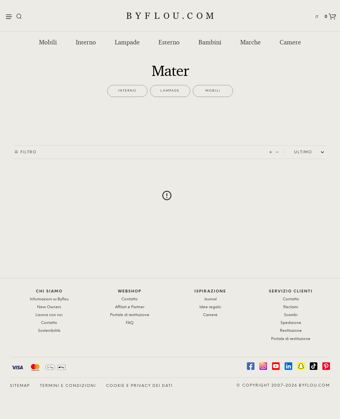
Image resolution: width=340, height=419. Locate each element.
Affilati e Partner (129, 307)
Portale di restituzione (129, 315)
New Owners (49, 307)
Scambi (291, 315)
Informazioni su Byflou (49, 299)
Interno (86, 42)
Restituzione (291, 331)
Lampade (127, 42)
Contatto (49, 323)
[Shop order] (310, 152)
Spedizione (291, 323)
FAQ (130, 323)
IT (316, 17)
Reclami (290, 307)
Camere (290, 42)
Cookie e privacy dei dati (139, 386)
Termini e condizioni (68, 386)
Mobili (48, 42)
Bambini (209, 42)
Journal (210, 299)
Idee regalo (210, 307)
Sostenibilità (49, 331)
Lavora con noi (49, 315)
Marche (250, 42)
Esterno (169, 42)
